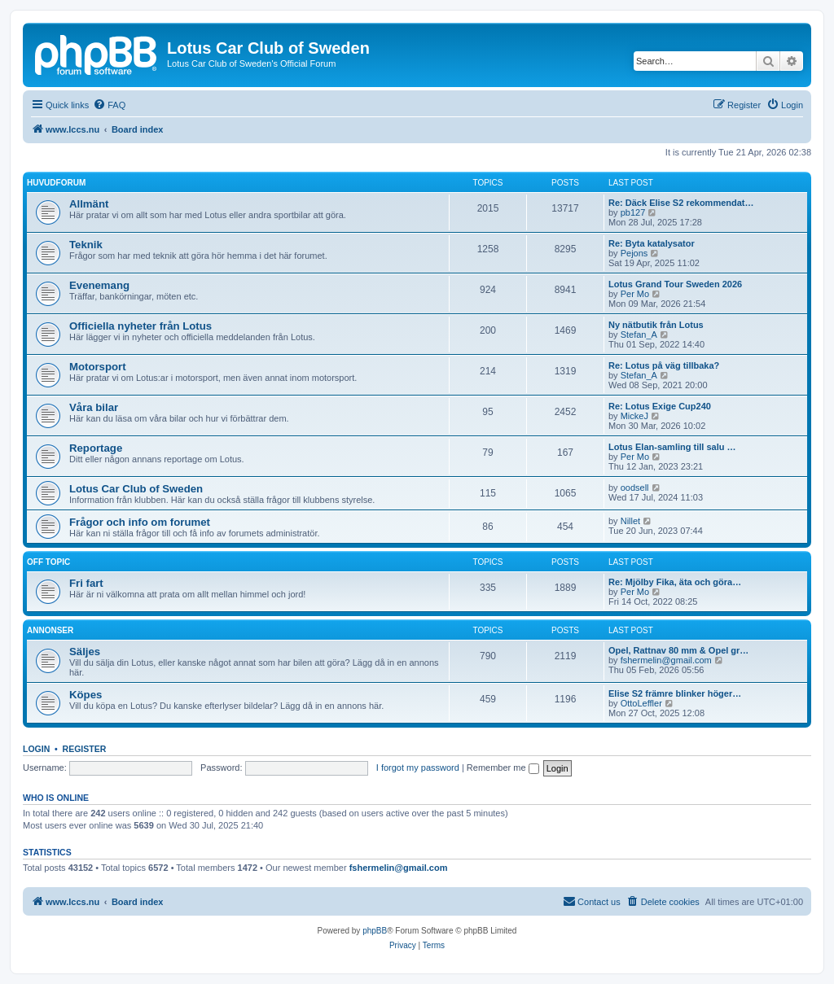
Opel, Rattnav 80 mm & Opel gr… (678, 650)
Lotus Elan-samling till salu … (671, 447)
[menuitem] (109, 105)
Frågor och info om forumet (139, 522)
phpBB (374, 930)
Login (36, 749)
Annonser (50, 630)
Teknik (86, 244)
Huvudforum (56, 182)
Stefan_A (639, 334)
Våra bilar (93, 407)
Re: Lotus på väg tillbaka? (663, 365)
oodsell (635, 487)
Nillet (630, 521)
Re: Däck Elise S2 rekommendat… (681, 203)
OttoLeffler (641, 703)
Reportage (95, 448)
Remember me (503, 767)
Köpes (85, 695)
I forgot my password (417, 767)
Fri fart (86, 583)
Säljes (84, 651)
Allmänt (88, 204)
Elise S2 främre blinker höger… (674, 693)
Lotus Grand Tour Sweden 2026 (675, 284)
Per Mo (635, 294)
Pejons (634, 253)
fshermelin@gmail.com (666, 660)
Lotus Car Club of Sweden (136, 489)
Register (85, 749)
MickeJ (634, 416)
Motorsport (97, 367)
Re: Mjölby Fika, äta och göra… (674, 582)
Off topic (48, 562)
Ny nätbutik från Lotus (656, 325)
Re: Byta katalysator (651, 243)
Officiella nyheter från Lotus (140, 326)
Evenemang (99, 285)
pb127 (633, 212)
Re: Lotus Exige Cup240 (659, 406)
